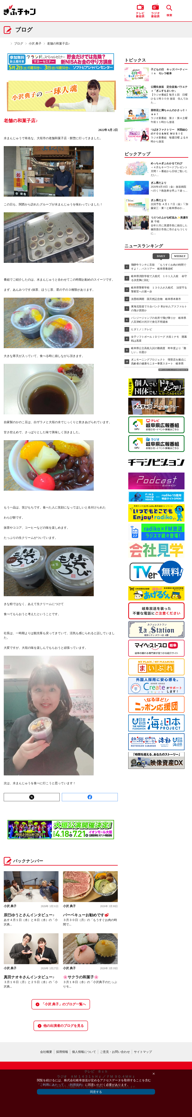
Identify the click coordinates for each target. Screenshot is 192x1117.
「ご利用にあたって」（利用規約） (61, 1084)
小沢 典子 (35, 43)
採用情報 (62, 1051)
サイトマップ (143, 1051)
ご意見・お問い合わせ (115, 1051)
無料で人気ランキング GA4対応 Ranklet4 (172, 370)
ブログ (18, 43)
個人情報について (84, 1051)
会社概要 (46, 1051)
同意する (96, 1091)
